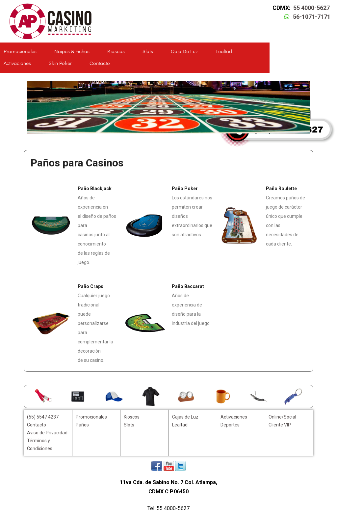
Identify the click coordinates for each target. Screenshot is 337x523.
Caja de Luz (184, 51)
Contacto (100, 63)
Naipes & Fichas (72, 51)
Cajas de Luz (185, 417)
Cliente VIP (280, 424)
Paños (82, 424)
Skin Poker (60, 63)
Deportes (230, 424)
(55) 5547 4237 (43, 417)
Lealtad (224, 51)
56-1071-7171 (311, 16)
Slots (148, 51)
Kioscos (116, 51)
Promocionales (20, 51)
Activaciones (17, 63)
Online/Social (282, 417)
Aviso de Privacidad (47, 432)
